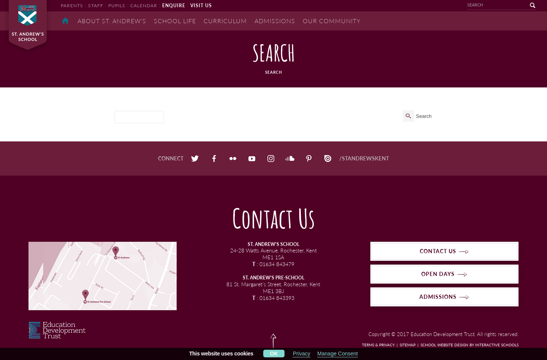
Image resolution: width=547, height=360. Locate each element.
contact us (438, 251)
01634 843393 (276, 298)
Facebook (213, 158)
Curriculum (225, 20)
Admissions (275, 20)
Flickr (232, 158)
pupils (116, 5)
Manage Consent (337, 353)
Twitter (194, 158)
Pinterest (308, 158)
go (528, 5)
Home (65, 21)
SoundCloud (289, 158)
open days (438, 274)
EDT (57, 330)
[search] (139, 117)
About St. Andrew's (111, 20)
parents (72, 5)
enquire (173, 5)
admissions (438, 296)
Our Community (332, 20)
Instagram (270, 158)
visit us (201, 5)
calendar (143, 5)
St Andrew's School (30, 25)
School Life (175, 20)
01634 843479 (276, 264)
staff (95, 5)
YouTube (251, 158)
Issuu (327, 158)
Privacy (301, 353)
